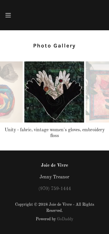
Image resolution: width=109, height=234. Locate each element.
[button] (8, 15)
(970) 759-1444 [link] (54, 189)
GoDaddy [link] (65, 219)
